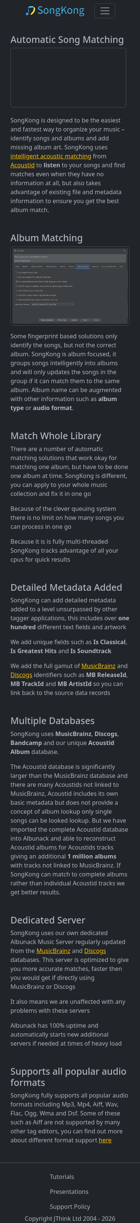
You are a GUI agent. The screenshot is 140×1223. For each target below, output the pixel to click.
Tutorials (62, 1177)
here (105, 1140)
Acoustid (22, 165)
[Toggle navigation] (104, 10)
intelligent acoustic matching (50, 156)
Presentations (69, 1192)
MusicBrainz (98, 666)
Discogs (21, 675)
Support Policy (70, 1206)
